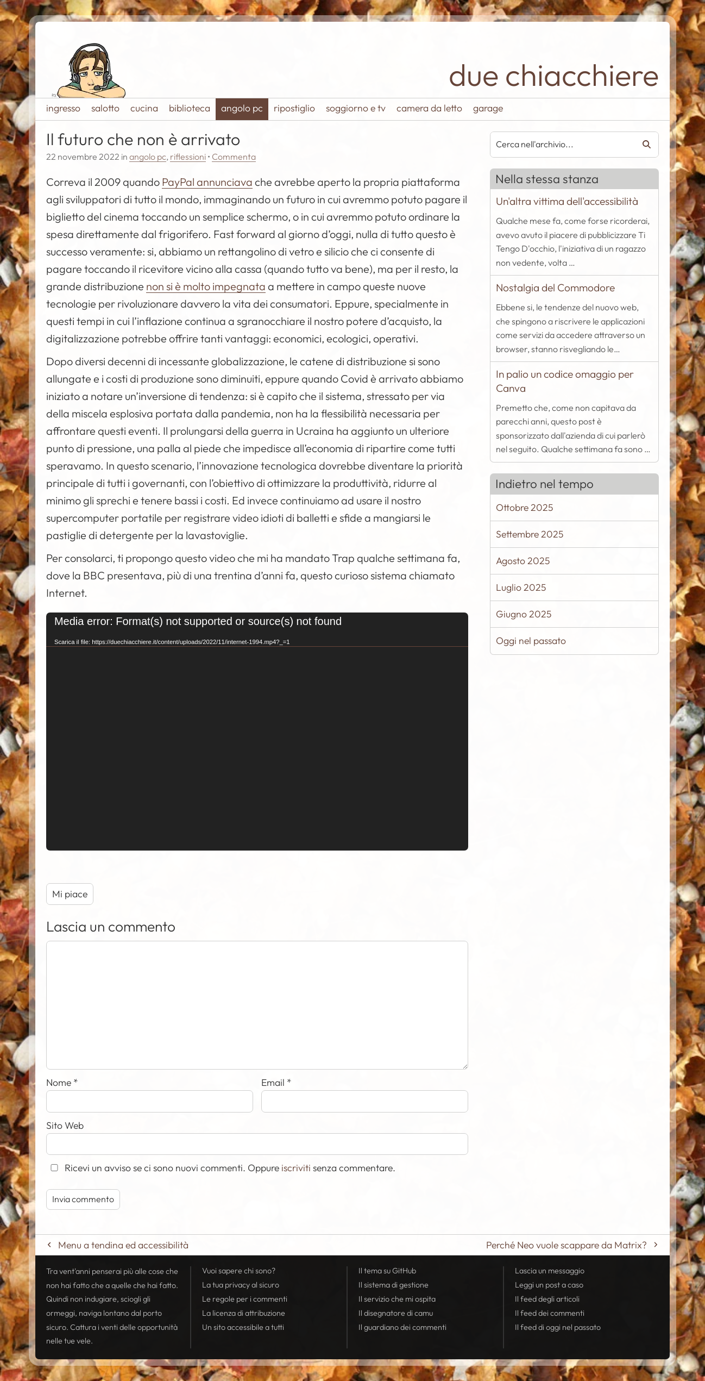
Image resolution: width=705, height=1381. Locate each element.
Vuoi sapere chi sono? (238, 1271)
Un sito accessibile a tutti (243, 1327)
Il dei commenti (549, 1313)
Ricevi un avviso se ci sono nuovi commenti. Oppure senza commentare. (220, 1167)
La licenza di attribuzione (243, 1313)
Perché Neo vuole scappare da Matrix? (566, 1245)
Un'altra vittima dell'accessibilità (567, 201)
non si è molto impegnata (206, 286)
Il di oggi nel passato (558, 1327)
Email (276, 1082)
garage (488, 108)
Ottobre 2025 (524, 507)
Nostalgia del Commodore (555, 287)
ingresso (63, 108)
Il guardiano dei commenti (402, 1327)
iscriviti (296, 1167)
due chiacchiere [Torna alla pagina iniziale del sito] (554, 74)
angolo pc (242, 108)
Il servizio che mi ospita (397, 1299)
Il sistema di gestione (393, 1285)
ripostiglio (294, 108)
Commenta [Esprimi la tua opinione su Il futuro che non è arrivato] (234, 156)
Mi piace (69, 894)
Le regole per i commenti (244, 1299)
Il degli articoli (547, 1299)
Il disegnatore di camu (395, 1313)
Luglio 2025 (521, 587)
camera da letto (429, 108)
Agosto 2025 (523, 560)
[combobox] (558, 144)
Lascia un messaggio (549, 1271)
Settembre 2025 (529, 534)
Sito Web (65, 1125)
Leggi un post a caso (549, 1285)
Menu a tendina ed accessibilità (123, 1245)
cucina (144, 108)
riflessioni (188, 156)
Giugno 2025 (523, 614)
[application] (257, 731)
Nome (62, 1082)
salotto (105, 108)
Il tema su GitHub (387, 1271)
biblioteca (189, 108)
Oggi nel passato (531, 640)
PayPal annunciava (207, 182)
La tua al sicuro (240, 1285)
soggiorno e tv (356, 108)
